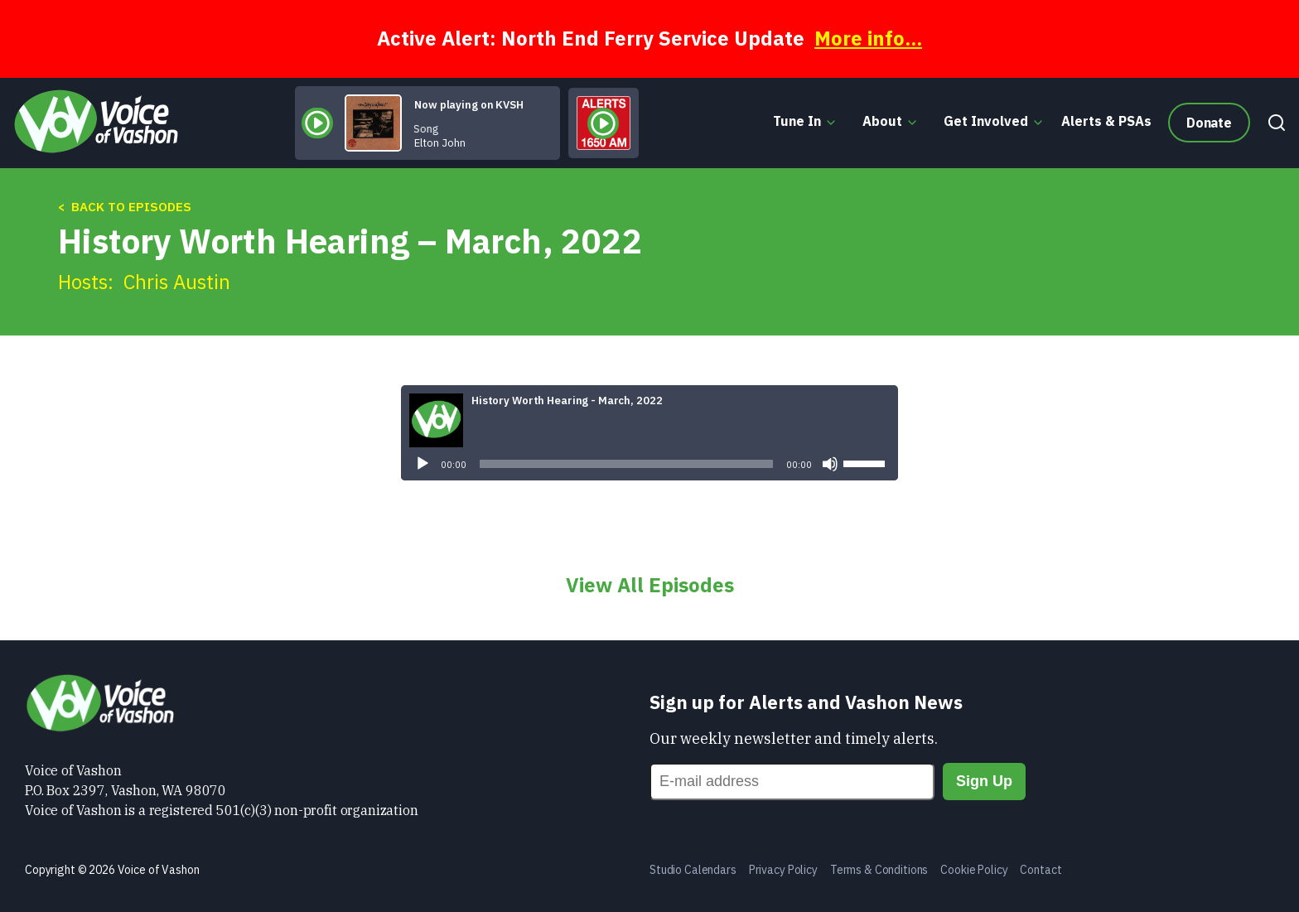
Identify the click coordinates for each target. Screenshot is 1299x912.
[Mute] (830, 464)
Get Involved (986, 121)
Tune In (797, 121)
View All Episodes (650, 585)
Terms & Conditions (879, 869)
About (882, 121)
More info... (868, 38)
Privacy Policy (783, 869)
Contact (1040, 869)
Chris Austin (176, 281)
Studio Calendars (693, 869)
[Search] (1272, 122)
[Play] (422, 464)
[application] (649, 463)
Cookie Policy (973, 869)
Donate (1209, 122)
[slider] (626, 464)
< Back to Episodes (124, 207)
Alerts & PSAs (1106, 121)
